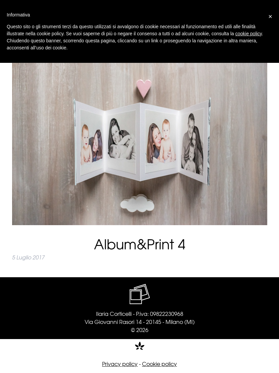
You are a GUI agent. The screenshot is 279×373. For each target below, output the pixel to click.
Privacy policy (120, 364)
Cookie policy (159, 364)
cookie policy (248, 33)
